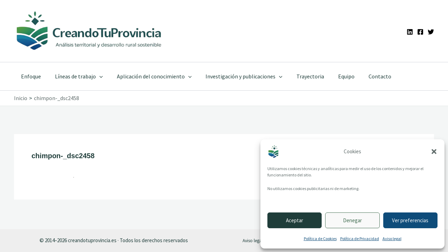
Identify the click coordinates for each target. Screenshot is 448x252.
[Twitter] (431, 32)
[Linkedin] (410, 32)
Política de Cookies (320, 238)
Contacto (361, 76)
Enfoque (30, 76)
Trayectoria (298, 76)
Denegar (352, 220)
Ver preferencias (410, 220)
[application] (95, 76)
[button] (434, 151)
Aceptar (294, 220)
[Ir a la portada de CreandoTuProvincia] (89, 31)
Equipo (331, 76)
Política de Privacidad (359, 238)
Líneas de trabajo (75, 76)
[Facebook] (420, 32)
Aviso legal (392, 238)
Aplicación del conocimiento (147, 76)
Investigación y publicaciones (234, 76)
